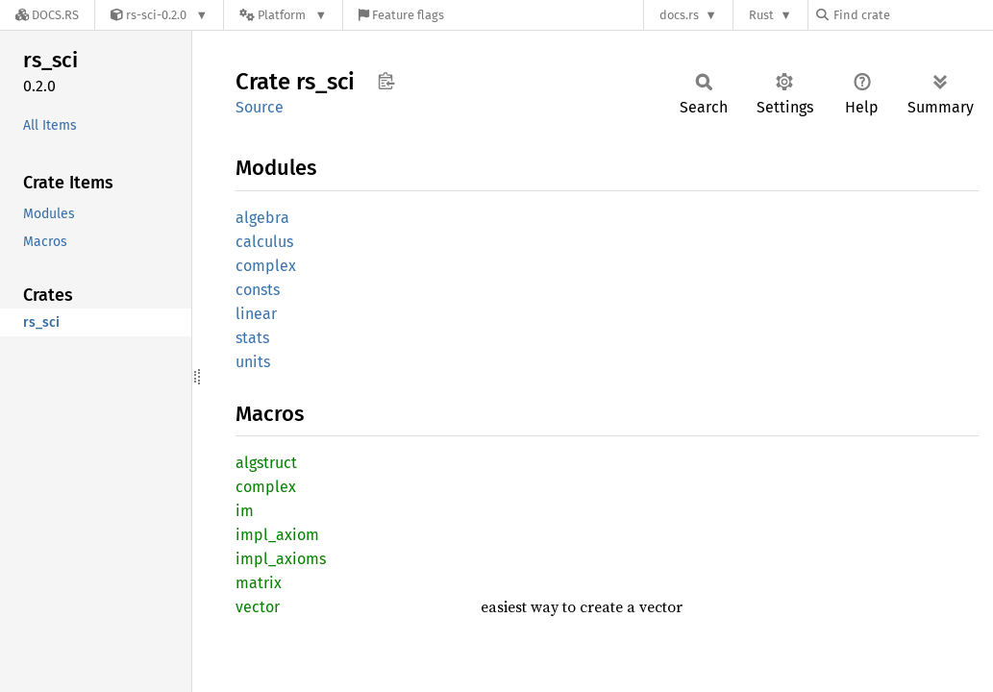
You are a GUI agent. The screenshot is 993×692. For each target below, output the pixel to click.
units (253, 362)
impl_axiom (277, 535)
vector (258, 607)
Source (260, 107)
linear (256, 314)
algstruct (266, 463)
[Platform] (283, 15)
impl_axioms (281, 559)
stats (252, 338)
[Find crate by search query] (912, 15)
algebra (262, 218)
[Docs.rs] (47, 15)
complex (266, 266)
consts (258, 290)
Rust (761, 15)
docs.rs (679, 15)
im (245, 511)
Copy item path (386, 80)
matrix (259, 583)
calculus (264, 242)
